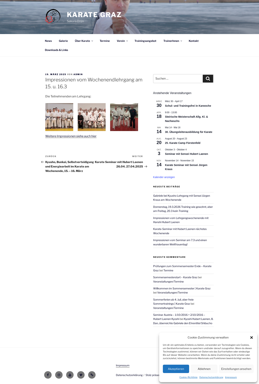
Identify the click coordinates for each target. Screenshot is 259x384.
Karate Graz (94, 15)
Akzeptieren (176, 369)
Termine (105, 40)
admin (78, 74)
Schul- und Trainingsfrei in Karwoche (188, 105)
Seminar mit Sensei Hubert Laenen (186, 153)
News (48, 40)
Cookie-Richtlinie (188, 377)
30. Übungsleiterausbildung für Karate (188, 131)
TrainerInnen (173, 40)
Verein (122, 40)
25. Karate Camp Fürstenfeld (182, 142)
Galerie (63, 40)
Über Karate (84, 40)
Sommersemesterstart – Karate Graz (175, 277)
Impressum (231, 377)
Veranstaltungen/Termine (168, 281)
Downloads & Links (56, 49)
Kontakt (194, 40)
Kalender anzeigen (164, 177)
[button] (251, 337)
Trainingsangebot (145, 40)
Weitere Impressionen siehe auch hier (71, 136)
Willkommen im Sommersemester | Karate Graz (182, 288)
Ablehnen (204, 369)
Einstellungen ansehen (236, 369)
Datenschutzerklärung (211, 377)
